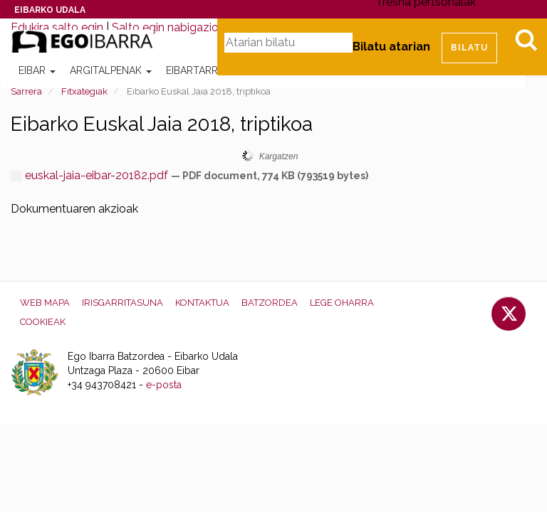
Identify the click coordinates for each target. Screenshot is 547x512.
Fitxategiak (84, 91)
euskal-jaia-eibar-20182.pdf (91, 175)
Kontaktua (202, 302)
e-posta (164, 384)
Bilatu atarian (391, 46)
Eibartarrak (203, 70)
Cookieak (43, 321)
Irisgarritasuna (122, 302)
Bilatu (525, 39)
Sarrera (26, 91)
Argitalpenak (111, 70)
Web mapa (45, 302)
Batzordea (269, 302)
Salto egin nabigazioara (173, 27)
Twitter (508, 314)
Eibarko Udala (49, 10)
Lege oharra (342, 302)
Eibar (37, 70)
